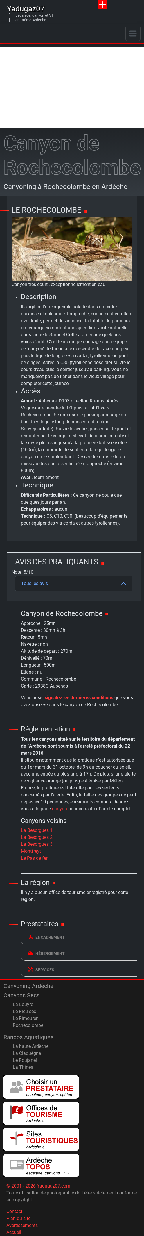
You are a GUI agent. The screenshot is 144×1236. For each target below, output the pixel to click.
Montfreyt (31, 851)
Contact (14, 1211)
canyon (59, 809)
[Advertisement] (72, 87)
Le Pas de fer (34, 858)
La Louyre (23, 1004)
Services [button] (41, 969)
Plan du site (18, 1218)
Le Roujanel (25, 1060)
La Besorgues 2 (37, 837)
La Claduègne (27, 1053)
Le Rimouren (26, 1018)
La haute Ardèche (30, 1046)
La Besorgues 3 (37, 844)
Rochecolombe (28, 1025)
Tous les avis (34, 583)
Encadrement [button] (46, 937)
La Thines (23, 1067)
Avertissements (22, 1225)
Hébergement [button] (46, 953)
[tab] (79, 937)
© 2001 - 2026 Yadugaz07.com (38, 1186)
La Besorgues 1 (37, 830)
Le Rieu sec (24, 1011)
